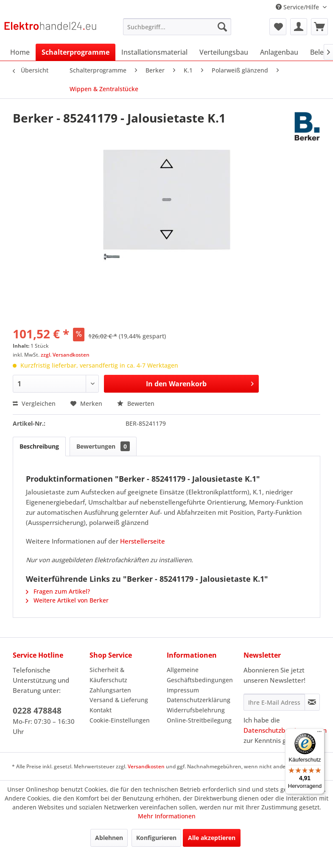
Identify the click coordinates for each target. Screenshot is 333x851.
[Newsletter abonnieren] (312, 702)
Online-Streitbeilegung (199, 720)
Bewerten (135, 403)
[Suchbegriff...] (177, 26)
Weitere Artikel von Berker (67, 600)
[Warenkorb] (319, 26)
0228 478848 (37, 710)
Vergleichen (34, 403)
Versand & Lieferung (119, 700)
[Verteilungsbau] (223, 52)
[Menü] (319, 733)
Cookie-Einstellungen (120, 720)
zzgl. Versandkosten (65, 354)
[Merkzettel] (277, 26)
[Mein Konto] (298, 26)
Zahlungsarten (110, 690)
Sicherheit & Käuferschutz (108, 675)
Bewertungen (103, 446)
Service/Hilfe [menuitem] (298, 7)
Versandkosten (146, 766)
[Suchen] (222, 26)
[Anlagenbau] (279, 52)
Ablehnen (109, 838)
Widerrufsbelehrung (196, 710)
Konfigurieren (156, 838)
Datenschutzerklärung (198, 700)
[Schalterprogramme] (75, 52)
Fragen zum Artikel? (58, 591)
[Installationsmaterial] (154, 52)
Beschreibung (39, 446)
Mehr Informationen (167, 816)
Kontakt (101, 710)
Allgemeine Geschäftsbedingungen (200, 675)
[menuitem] (177, 26)
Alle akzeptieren (211, 838)
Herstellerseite (142, 541)
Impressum (183, 690)
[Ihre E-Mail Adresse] (274, 702)
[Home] (20, 52)
